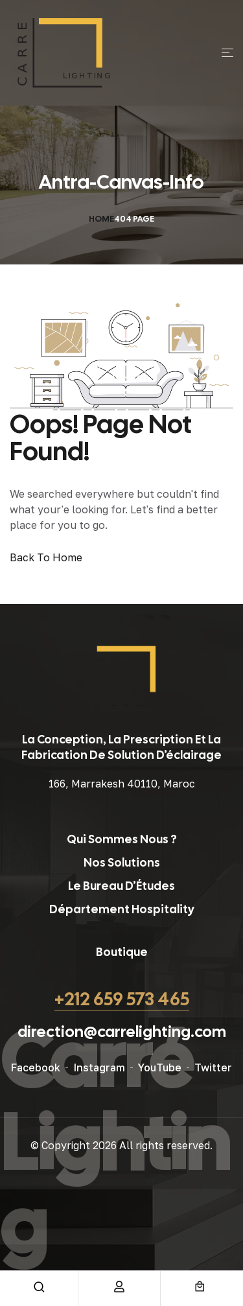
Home (101, 218)
